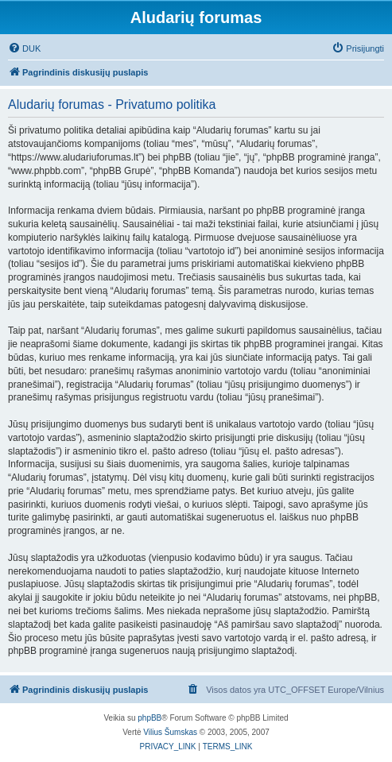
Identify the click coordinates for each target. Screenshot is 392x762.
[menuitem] (24, 48)
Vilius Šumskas (170, 732)
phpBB (149, 718)
